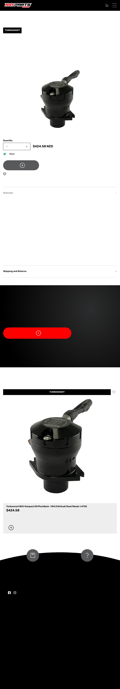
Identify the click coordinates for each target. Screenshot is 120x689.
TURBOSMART (57, 392)
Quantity (7, 140)
